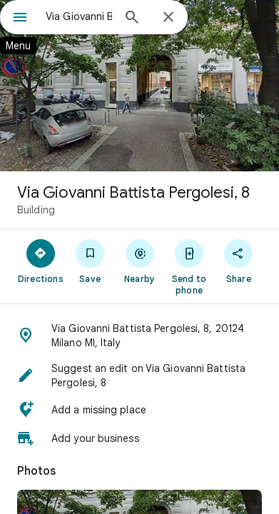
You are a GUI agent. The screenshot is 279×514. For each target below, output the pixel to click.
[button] (139, 336)
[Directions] (40, 260)
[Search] (132, 18)
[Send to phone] (188, 266)
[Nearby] (139, 260)
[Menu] (20, 18)
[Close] (168, 18)
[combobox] (79, 16)
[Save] (89, 260)
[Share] (238, 260)
